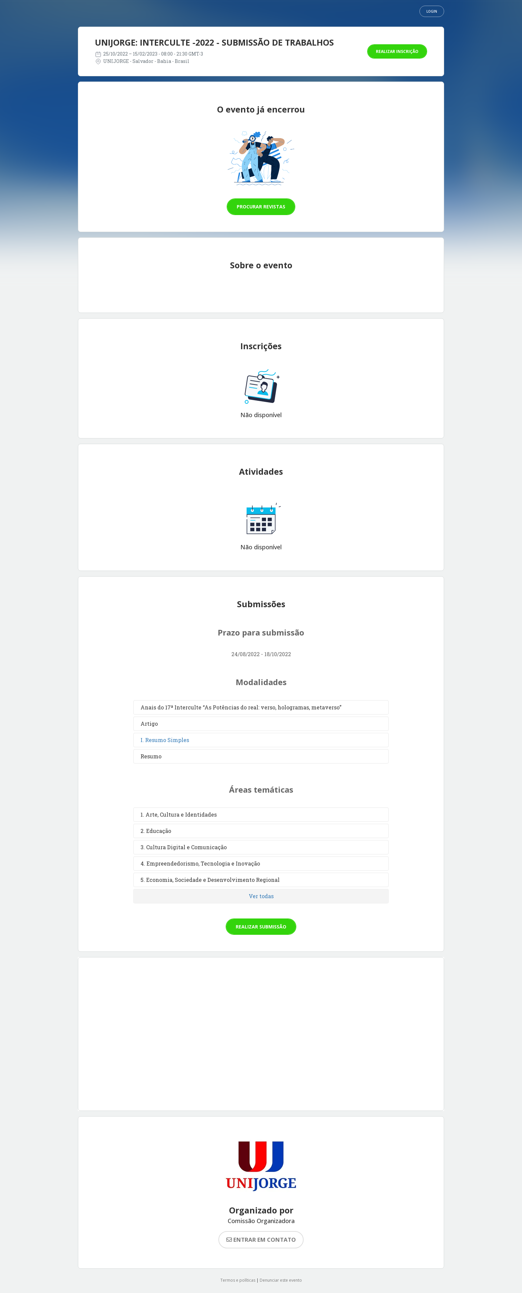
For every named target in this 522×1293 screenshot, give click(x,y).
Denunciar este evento (281, 1280)
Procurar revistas (261, 206)
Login (431, 11)
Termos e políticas (237, 1280)
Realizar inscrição (397, 51)
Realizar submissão (261, 926)
